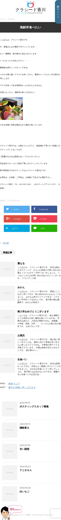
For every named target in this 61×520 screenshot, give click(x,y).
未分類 (6, 243)
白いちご (24, 491)
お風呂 (21, 335)
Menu (58, 11)
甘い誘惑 (24, 448)
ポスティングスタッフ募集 (34, 406)
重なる (21, 263)
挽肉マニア (14, 383)
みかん (21, 287)
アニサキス (26, 470)
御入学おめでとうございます (33, 311)
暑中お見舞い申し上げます (22, 387)
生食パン (22, 359)
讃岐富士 (24, 427)
